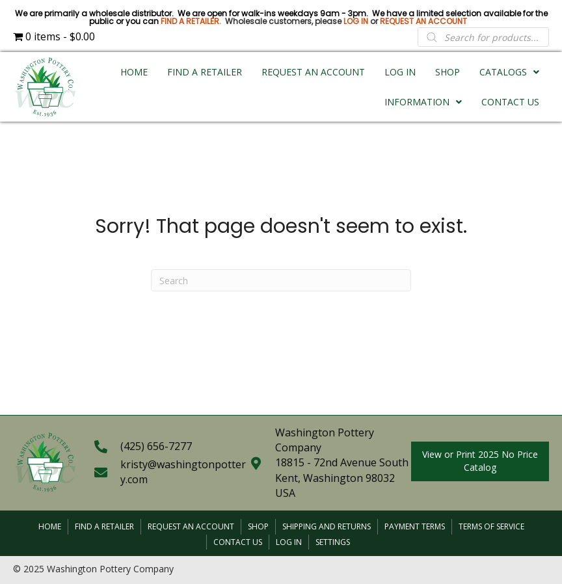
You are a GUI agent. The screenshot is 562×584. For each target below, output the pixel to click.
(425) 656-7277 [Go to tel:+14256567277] (156, 446)
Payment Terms (414, 526)
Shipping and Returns (326, 526)
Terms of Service (491, 526)
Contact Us (237, 542)
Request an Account (191, 526)
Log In (289, 542)
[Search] (281, 280)
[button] (480, 461)
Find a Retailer (104, 526)
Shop (258, 526)
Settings (332, 542)
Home (49, 526)
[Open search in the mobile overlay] (483, 37)
